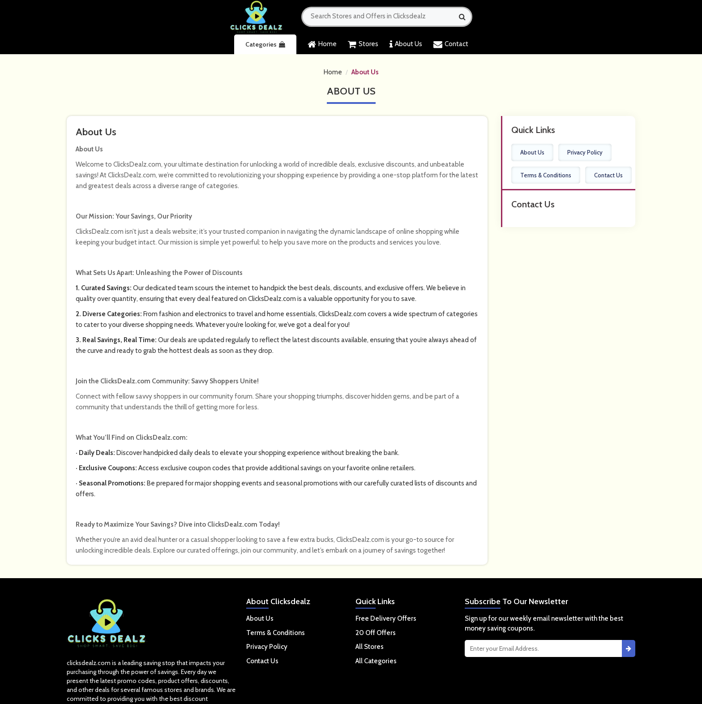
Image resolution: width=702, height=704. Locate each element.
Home (322, 44)
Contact (450, 44)
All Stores (369, 647)
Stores (363, 44)
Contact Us (608, 175)
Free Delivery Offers (385, 618)
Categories (265, 44)
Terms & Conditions (545, 175)
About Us (406, 44)
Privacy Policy (585, 152)
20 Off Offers (375, 633)
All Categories (376, 661)
